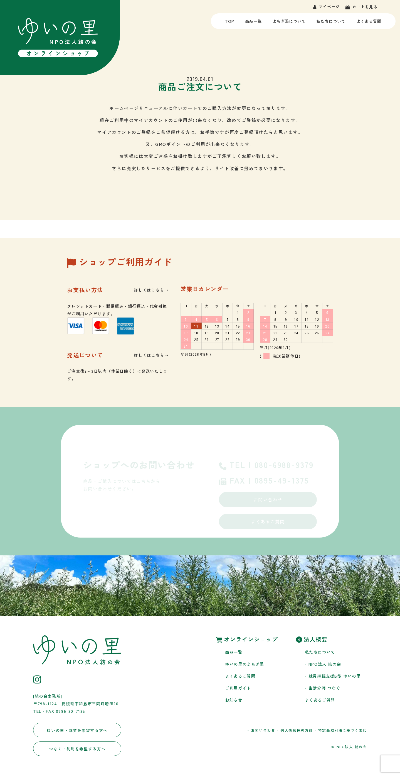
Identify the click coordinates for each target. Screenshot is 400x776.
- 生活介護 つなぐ (322, 688)
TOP (230, 23)
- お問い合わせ (261, 730)
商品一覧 (253, 23)
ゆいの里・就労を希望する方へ (77, 730)
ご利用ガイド (238, 688)
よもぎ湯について (289, 23)
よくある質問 (368, 23)
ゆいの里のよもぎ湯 (244, 664)
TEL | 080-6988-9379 (266, 465)
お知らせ (233, 700)
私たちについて (331, 23)
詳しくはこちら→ (151, 290)
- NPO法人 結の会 (323, 664)
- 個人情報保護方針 (295, 730)
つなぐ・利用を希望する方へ (77, 748)
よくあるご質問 (268, 521)
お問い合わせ (268, 499)
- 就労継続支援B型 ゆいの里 (333, 676)
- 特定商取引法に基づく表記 (341, 730)
